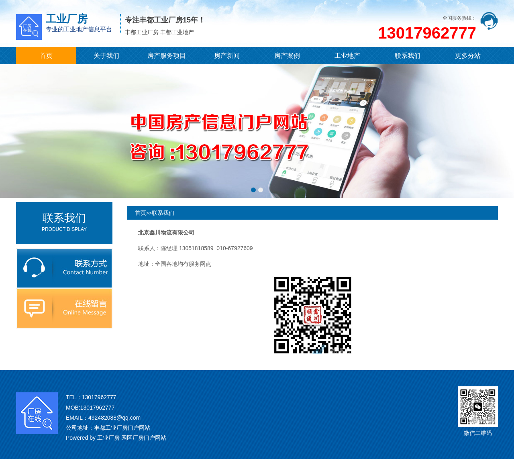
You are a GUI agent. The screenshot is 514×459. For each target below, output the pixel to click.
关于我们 (106, 55)
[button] (253, 190)
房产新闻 (227, 55)
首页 (46, 55)
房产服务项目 (166, 55)
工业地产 (347, 55)
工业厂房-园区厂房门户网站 (132, 438)
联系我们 (407, 55)
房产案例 (287, 55)
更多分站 (468, 55)
